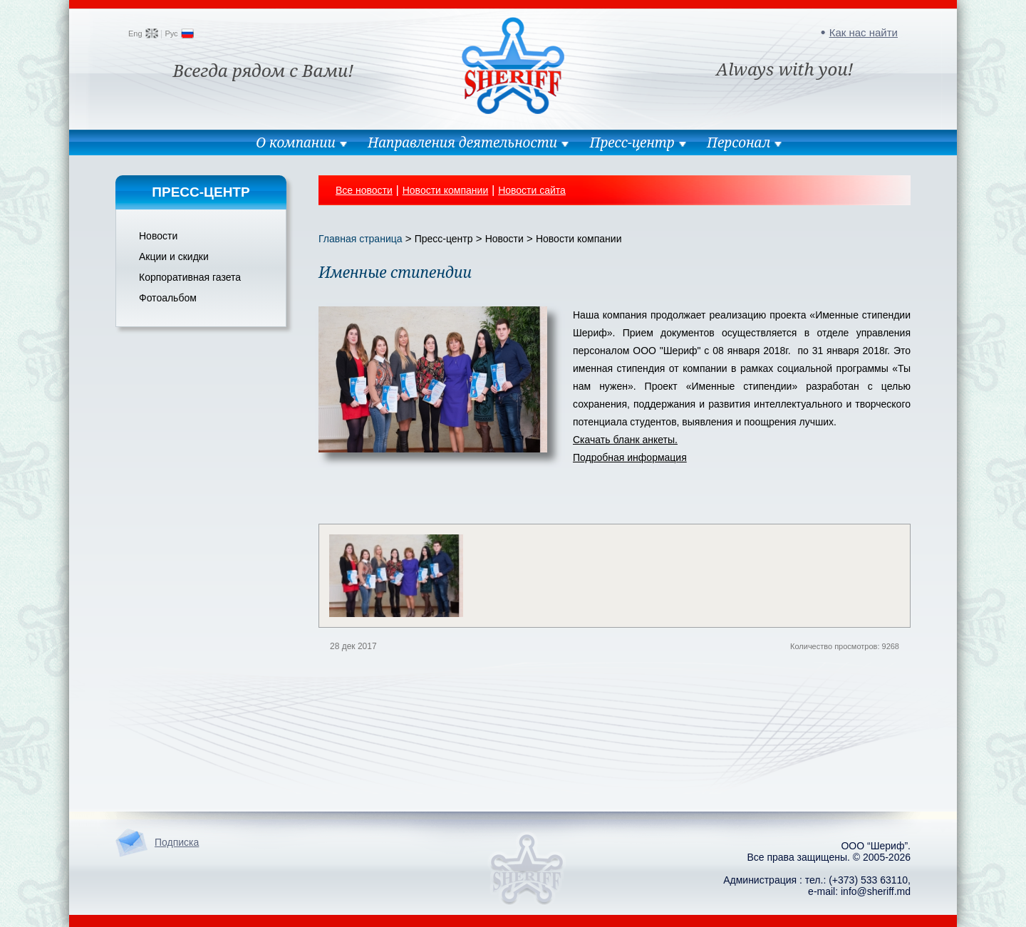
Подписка (177, 842)
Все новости (364, 190)
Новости (158, 236)
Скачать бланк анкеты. (625, 439)
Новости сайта (532, 190)
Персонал (738, 142)
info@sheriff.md (876, 891)
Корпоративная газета (190, 277)
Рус (171, 33)
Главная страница (360, 238)
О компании (296, 142)
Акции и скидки (174, 256)
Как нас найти (863, 32)
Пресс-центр (631, 142)
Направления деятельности (462, 142)
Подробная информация (630, 457)
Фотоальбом (168, 298)
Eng (135, 33)
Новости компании (446, 190)
